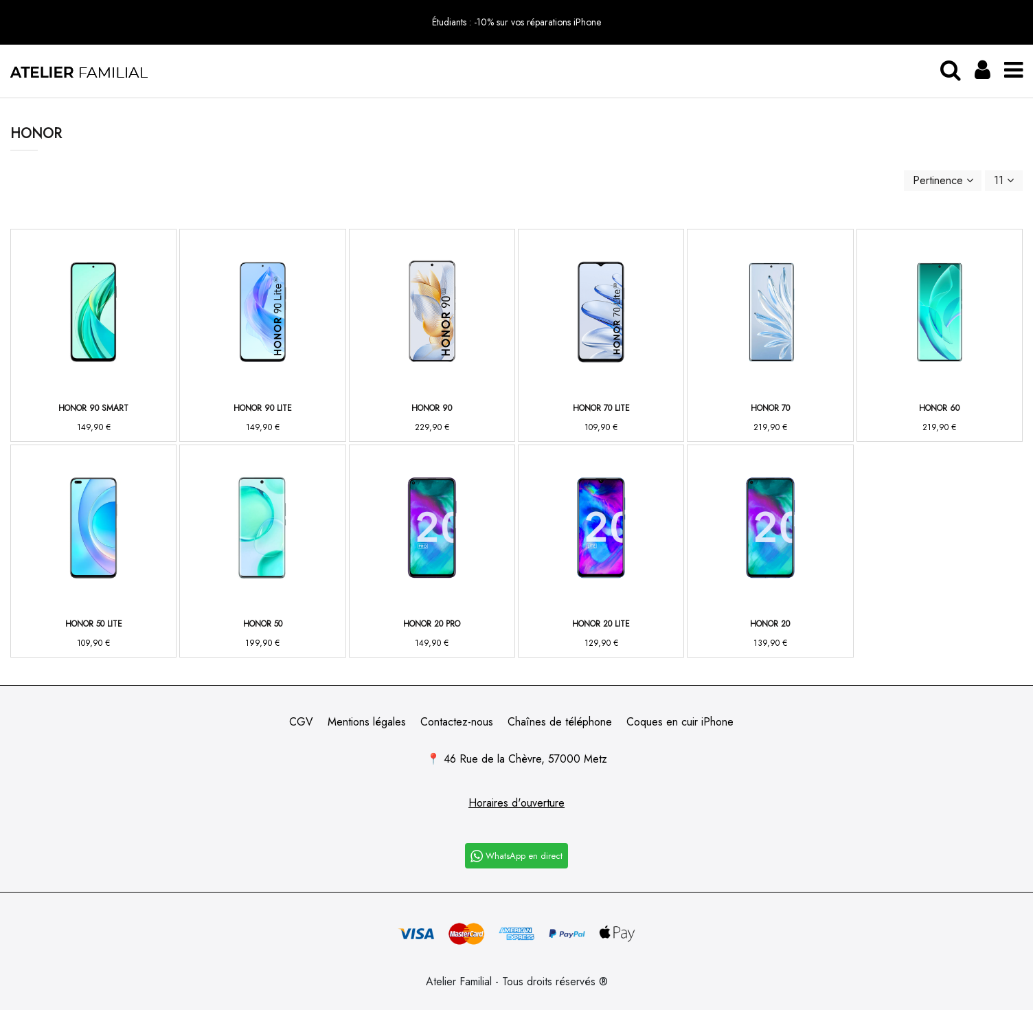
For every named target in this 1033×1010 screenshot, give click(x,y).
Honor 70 (770, 408)
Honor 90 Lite (263, 408)
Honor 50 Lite (93, 624)
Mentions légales (367, 722)
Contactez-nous (456, 722)
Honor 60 (939, 408)
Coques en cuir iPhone (680, 722)
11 (1004, 180)
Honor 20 (770, 624)
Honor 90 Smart (93, 408)
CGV (301, 722)
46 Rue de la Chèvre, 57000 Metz (525, 759)
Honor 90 (431, 408)
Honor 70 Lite (601, 408)
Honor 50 (262, 624)
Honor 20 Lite (601, 624)
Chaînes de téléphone (560, 722)
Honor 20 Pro (431, 624)
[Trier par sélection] (943, 180)
